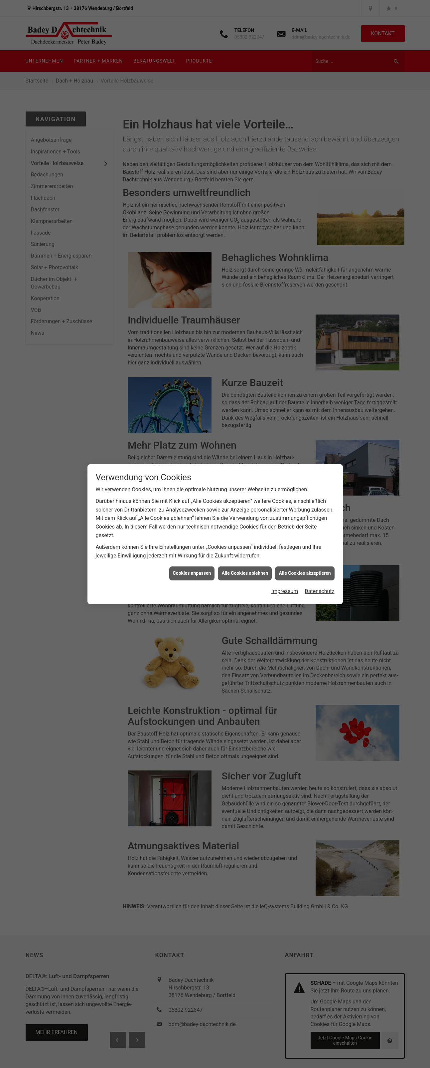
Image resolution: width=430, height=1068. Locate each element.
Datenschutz (319, 580)
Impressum (284, 580)
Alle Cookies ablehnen (244, 562)
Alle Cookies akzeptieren (305, 562)
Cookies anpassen (192, 562)
